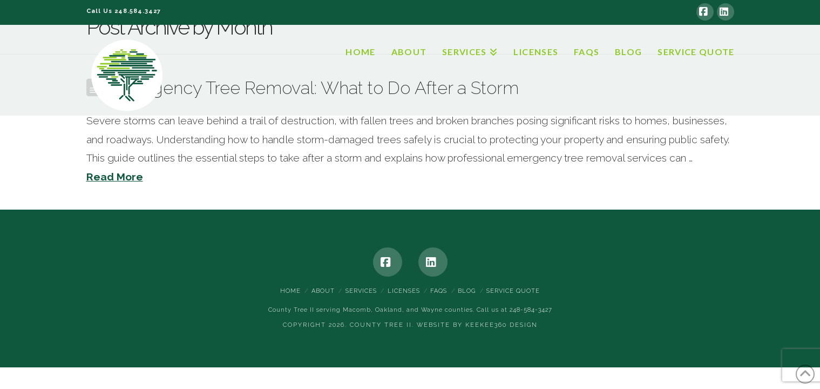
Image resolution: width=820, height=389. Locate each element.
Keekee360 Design (501, 324)
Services (361, 290)
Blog (467, 290)
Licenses (404, 290)
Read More (114, 177)
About (323, 290)
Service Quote (513, 290)
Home (290, 290)
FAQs (438, 290)
